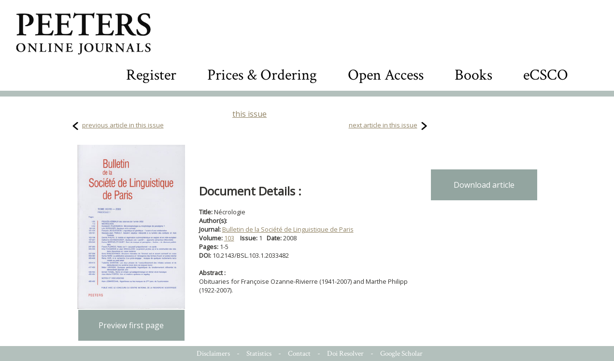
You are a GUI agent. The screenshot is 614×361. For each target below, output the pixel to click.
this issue (249, 114)
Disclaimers (213, 353)
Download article (484, 185)
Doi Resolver (345, 353)
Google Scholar (401, 353)
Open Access (386, 75)
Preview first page (131, 325)
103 (229, 238)
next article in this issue (383, 125)
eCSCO (545, 75)
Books (473, 75)
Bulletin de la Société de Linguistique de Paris (288, 229)
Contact (299, 353)
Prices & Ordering (262, 75)
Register (151, 75)
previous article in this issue (123, 125)
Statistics (258, 353)
